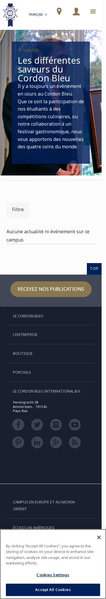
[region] (53, 564)
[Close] (98, 537)
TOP (94, 268)
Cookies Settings (53, 574)
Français (38, 15)
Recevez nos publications (51, 289)
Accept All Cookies (53, 589)
